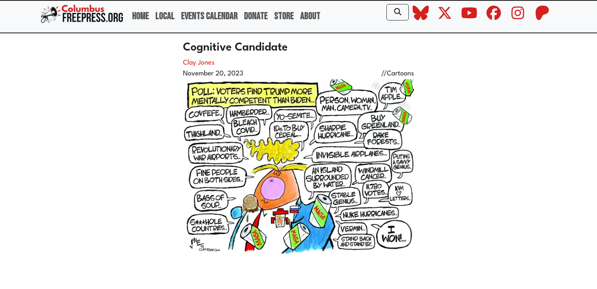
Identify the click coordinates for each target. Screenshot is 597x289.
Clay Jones (199, 62)
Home (140, 16)
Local (165, 16)
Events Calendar (209, 16)
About (310, 16)
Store (284, 16)
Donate (256, 16)
